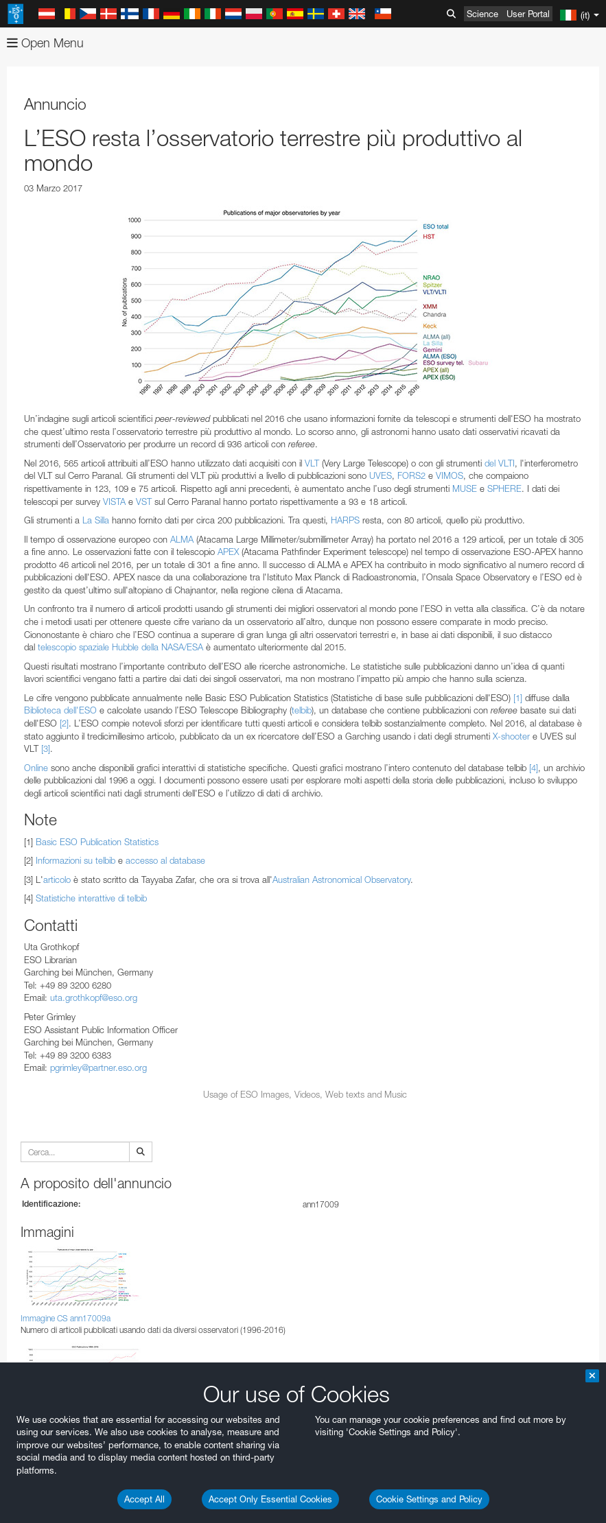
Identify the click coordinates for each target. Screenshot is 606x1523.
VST (144, 501)
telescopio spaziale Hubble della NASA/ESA (120, 646)
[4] (533, 767)
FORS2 (411, 475)
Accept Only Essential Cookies (270, 1499)
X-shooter (511, 736)
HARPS (345, 520)
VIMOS (449, 475)
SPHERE (504, 488)
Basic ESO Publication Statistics (97, 841)
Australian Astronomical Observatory (341, 879)
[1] (517, 697)
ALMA (182, 539)
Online (36, 767)
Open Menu (45, 43)
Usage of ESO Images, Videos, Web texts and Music (305, 1094)
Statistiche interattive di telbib (91, 898)
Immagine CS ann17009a (65, 1318)
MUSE (464, 488)
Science (482, 13)
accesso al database (165, 860)
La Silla (95, 520)
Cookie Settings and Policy (429, 1499)
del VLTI (500, 463)
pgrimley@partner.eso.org (98, 1067)
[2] (64, 723)
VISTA (114, 501)
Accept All (144, 1499)
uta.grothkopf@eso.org (93, 997)
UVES (380, 475)
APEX (228, 551)
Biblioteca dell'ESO (60, 710)
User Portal (528, 13)
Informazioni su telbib (75, 860)
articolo (57, 879)
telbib (302, 710)
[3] (45, 748)
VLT (312, 463)
